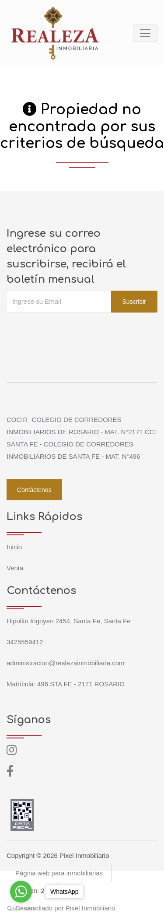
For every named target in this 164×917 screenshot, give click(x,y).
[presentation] (73, 330)
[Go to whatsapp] (21, 892)
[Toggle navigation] (145, 33)
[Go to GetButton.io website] (21, 908)
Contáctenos (34, 489)
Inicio (14, 547)
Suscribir (134, 301)
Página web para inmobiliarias (59, 873)
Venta (15, 568)
